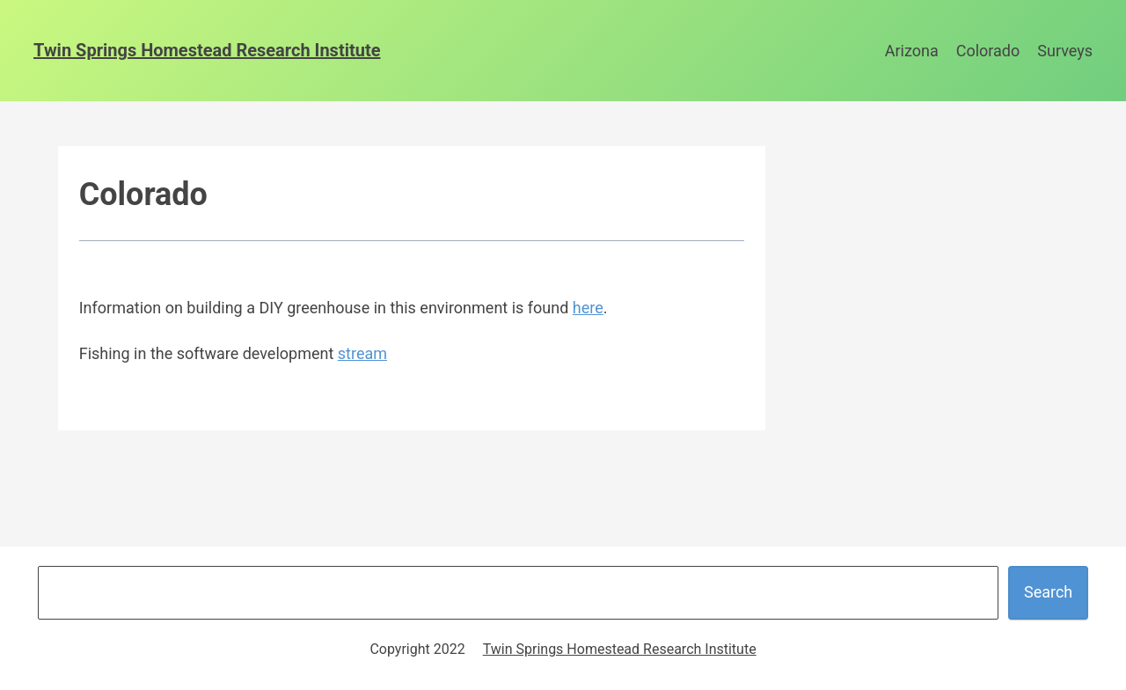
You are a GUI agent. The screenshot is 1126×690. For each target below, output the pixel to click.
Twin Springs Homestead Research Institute (207, 50)
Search (1048, 592)
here (588, 307)
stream (362, 353)
